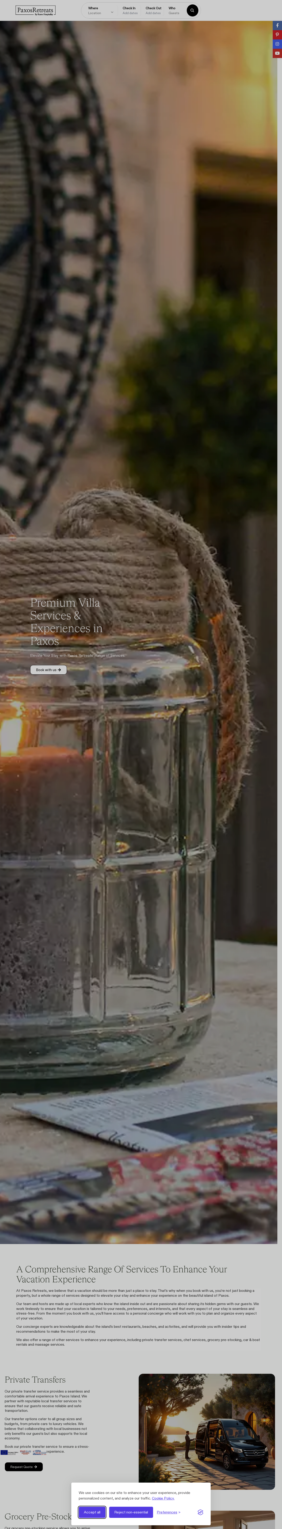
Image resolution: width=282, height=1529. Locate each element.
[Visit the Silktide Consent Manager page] (200, 1512)
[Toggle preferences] (168, 1512)
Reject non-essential (131, 1512)
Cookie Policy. (163, 1498)
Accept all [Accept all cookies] (92, 1512)
